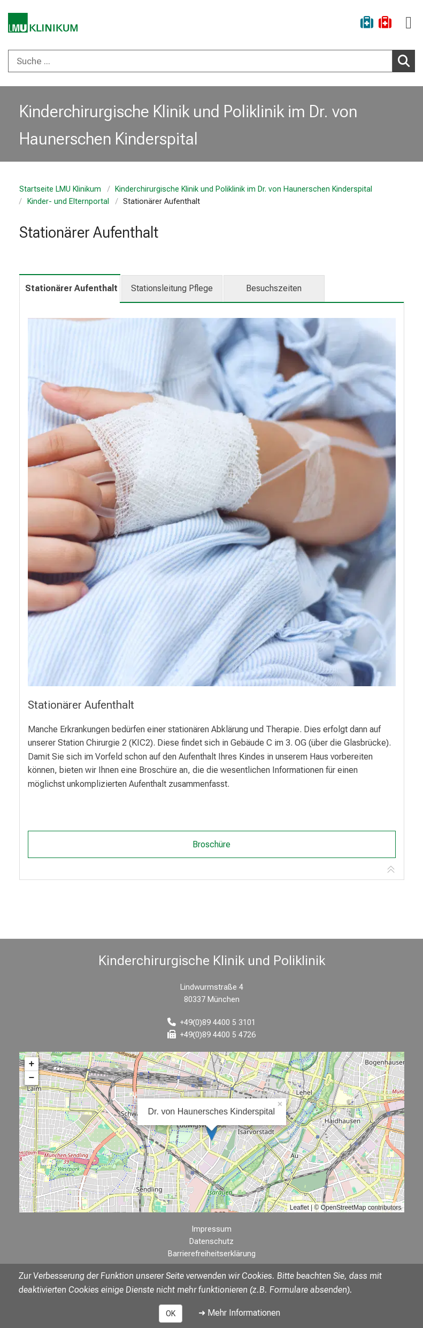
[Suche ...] (200, 61)
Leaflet (299, 1207)
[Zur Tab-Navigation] (390, 869)
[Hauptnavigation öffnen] (408, 23)
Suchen (406, 60)
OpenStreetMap (343, 1207)
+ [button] (32, 1064)
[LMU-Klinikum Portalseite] (45, 24)
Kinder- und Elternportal (68, 201)
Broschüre (211, 844)
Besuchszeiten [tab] (274, 288)
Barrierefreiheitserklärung (212, 1253)
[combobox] (211, 61)
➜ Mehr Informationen (239, 1313)
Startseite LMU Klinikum (60, 189)
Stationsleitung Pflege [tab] (172, 288)
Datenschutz (211, 1241)
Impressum (212, 1229)
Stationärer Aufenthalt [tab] (71, 288)
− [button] (32, 1078)
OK (170, 1313)
